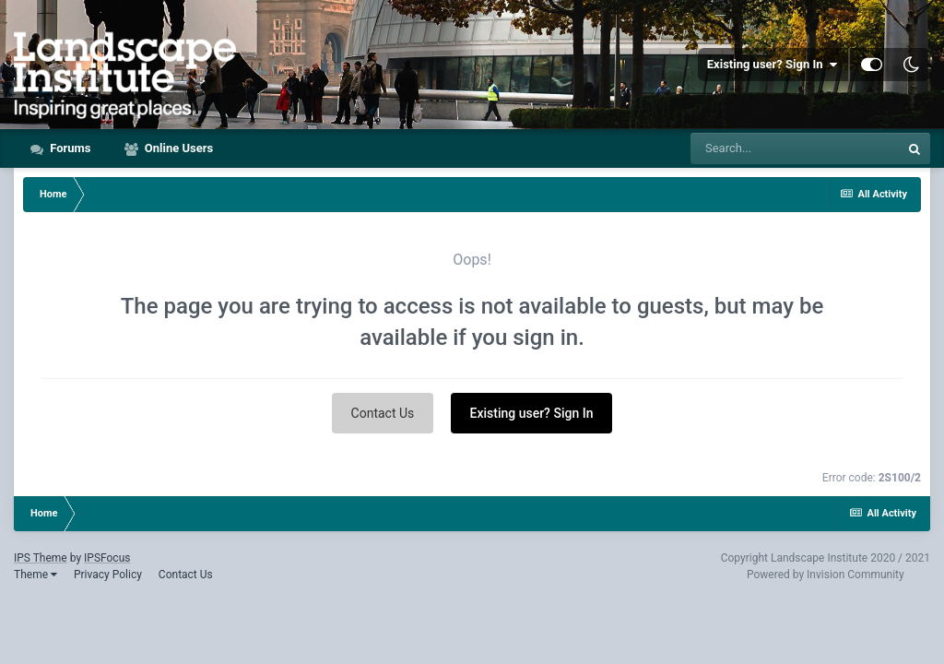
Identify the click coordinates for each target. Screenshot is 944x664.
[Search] (794, 148)
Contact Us (383, 413)
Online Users (178, 148)
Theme (35, 574)
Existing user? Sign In (772, 64)
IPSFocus (107, 557)
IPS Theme (40, 557)
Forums (69, 148)
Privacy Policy (108, 574)
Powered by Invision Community (825, 574)
